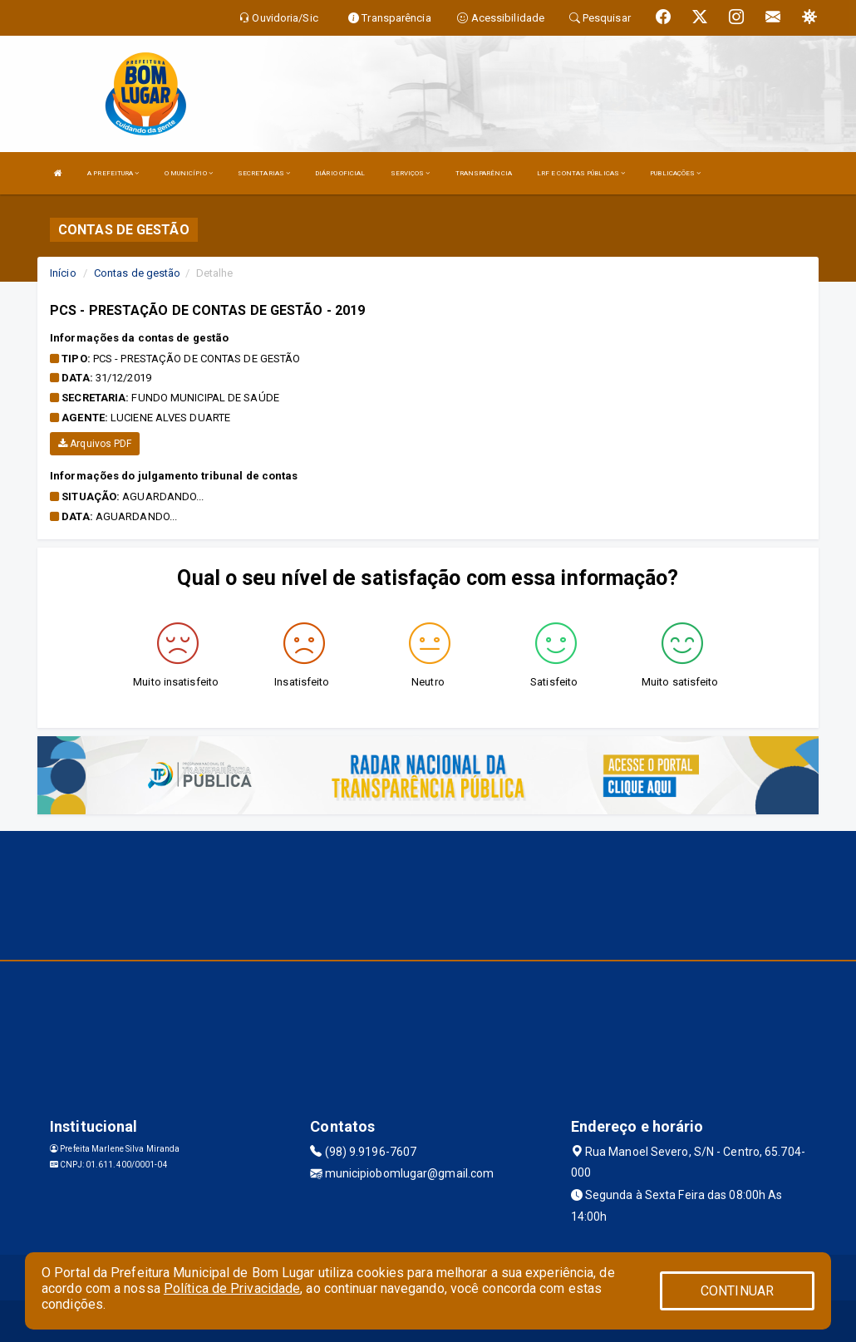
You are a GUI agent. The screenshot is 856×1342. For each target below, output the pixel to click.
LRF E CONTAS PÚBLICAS (581, 173)
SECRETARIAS (264, 173)
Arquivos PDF (94, 444)
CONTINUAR (737, 1291)
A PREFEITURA (113, 173)
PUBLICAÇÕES (675, 173)
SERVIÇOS (410, 173)
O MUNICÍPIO (189, 173)
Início (63, 273)
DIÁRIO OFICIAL (340, 173)
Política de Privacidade (232, 1288)
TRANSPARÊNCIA (483, 173)
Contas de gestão (137, 273)
